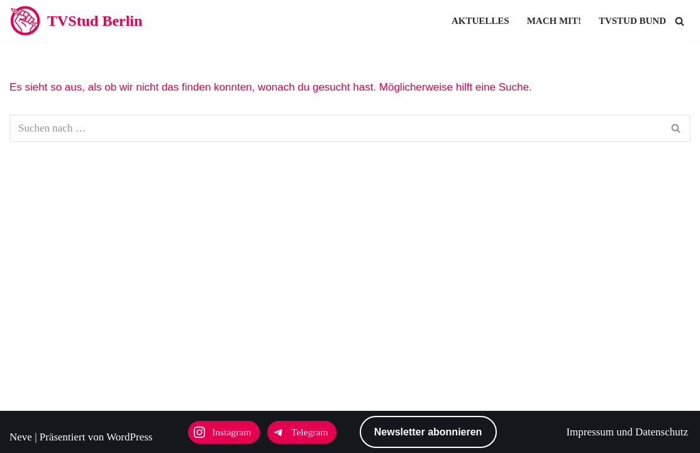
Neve (20, 437)
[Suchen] (679, 21)
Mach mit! (554, 21)
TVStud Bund (632, 21)
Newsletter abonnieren (428, 432)
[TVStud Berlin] (75, 20)
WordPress (129, 437)
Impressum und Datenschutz (627, 432)
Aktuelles (480, 21)
